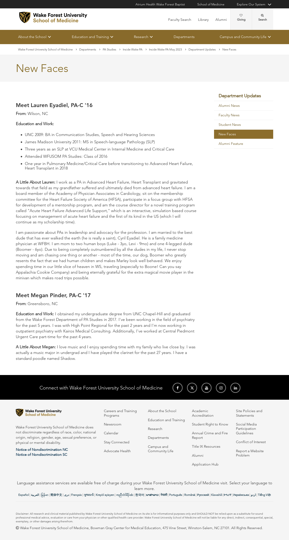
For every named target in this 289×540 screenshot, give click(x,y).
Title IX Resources (206, 446)
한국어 (139, 495)
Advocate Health (117, 451)
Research (141, 37)
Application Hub (205, 464)
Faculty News (229, 115)
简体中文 (56, 495)
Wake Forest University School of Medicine (45, 49)
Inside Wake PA (132, 49)
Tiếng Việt (264, 495)
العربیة (35, 495)
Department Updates (202, 49)
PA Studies (109, 49)
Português (175, 495)
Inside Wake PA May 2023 (165, 49)
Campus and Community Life (243, 37)
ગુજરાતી (89, 495)
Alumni (221, 19)
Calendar (111, 433)
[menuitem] (243, 96)
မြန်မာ (44, 495)
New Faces (227, 134)
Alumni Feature (231, 144)
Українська (241, 495)
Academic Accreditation (203, 413)
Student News (230, 125)
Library (203, 19)
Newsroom (112, 424)
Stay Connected (116, 442)
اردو (253, 495)
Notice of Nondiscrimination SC (41, 454)
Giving (241, 17)
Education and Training (90, 37)
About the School (32, 37)
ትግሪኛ (227, 495)
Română (189, 495)
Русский (203, 495)
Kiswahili (216, 495)
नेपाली (164, 495)
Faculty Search (179, 19)
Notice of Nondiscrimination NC (42, 449)
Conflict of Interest (251, 442)
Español (23, 495)
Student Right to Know (210, 424)
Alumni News (229, 106)
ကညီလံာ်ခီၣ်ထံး (124, 495)
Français (76, 495)
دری (66, 495)
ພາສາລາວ (152, 495)
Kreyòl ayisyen (105, 495)
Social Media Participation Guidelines (246, 428)
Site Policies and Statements (249, 413)
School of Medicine (210, 4)
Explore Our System (251, 4)
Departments (184, 37)
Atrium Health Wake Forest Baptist (160, 4)
